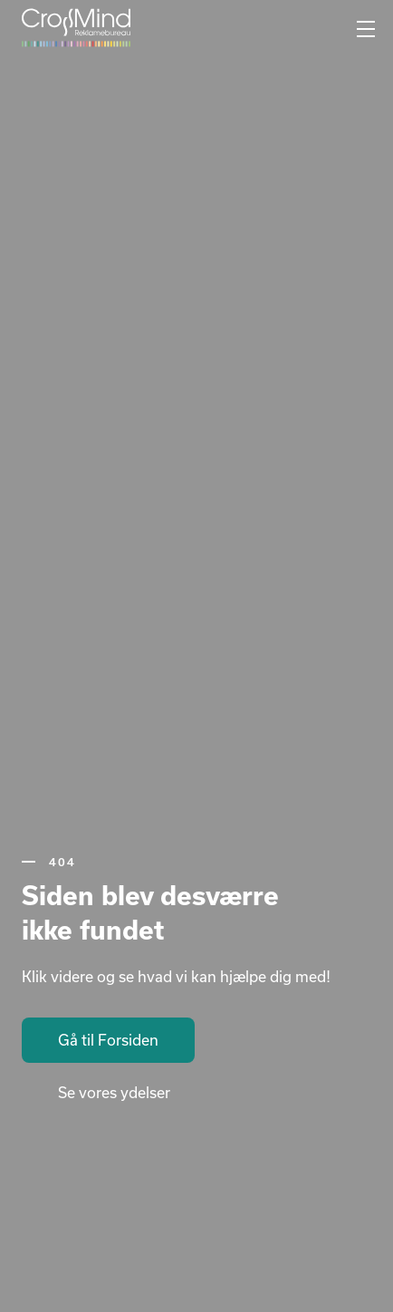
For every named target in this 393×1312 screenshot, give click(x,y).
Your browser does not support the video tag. (196, 656)
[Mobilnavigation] (366, 30)
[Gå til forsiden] (76, 28)
